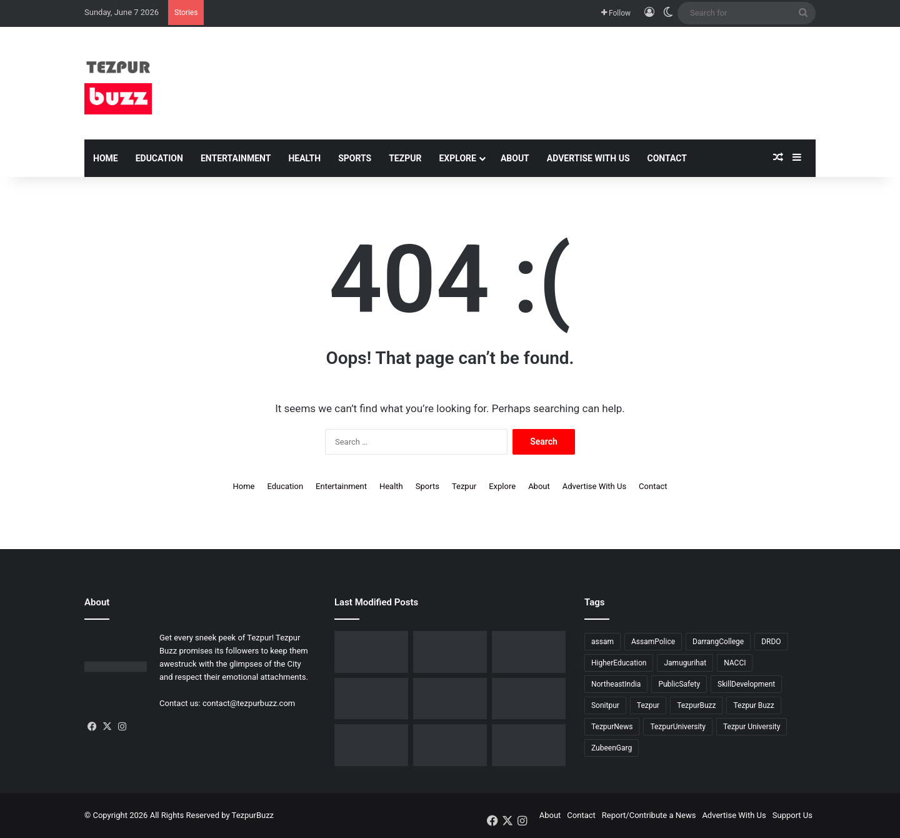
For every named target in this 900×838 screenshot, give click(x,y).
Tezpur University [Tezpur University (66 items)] (752, 726)
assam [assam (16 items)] (602, 641)
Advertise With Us (588, 158)
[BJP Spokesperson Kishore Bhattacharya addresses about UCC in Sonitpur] (450, 652)
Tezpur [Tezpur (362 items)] (648, 705)
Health (304, 158)
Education (159, 158)
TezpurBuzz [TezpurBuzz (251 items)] (696, 705)
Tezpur (405, 158)
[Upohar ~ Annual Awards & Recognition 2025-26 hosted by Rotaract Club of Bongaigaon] (529, 652)
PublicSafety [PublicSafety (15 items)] (679, 684)
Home (105, 158)
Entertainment (236, 158)
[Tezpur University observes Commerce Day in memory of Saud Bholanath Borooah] (371, 745)
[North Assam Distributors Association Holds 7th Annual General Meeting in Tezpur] (450, 699)
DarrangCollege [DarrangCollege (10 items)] (718, 641)
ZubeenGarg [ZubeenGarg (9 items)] (611, 748)
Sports (354, 158)
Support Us (792, 815)
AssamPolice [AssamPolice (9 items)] (653, 641)
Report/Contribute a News (649, 815)
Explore (457, 158)
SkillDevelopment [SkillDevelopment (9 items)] (746, 684)
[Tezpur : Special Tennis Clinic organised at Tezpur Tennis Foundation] (529, 699)
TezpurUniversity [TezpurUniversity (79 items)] (678, 726)
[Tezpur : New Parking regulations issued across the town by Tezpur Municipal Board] (450, 745)
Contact (667, 158)
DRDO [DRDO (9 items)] (771, 641)
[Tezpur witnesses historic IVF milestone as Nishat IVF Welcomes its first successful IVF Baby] (371, 652)
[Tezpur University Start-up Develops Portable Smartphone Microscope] (529, 745)
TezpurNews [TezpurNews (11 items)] (611, 726)
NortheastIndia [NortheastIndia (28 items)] (616, 684)
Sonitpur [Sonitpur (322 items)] (605, 705)
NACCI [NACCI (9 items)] (735, 663)
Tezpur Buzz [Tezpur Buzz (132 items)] (753, 705)
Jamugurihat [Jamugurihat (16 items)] (685, 663)
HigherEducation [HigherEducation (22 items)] (618, 663)
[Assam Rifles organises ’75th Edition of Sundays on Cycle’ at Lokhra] (371, 699)
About (515, 158)
